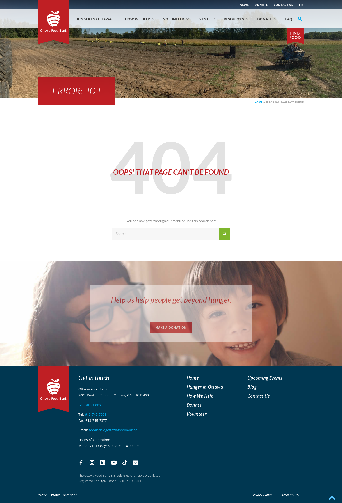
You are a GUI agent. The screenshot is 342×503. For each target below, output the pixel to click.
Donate (261, 5)
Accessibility (290, 495)
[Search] (224, 234)
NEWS (244, 5)
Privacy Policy (261, 495)
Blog (251, 387)
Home (258, 102)
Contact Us (283, 5)
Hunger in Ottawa (95, 19)
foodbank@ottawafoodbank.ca (113, 430)
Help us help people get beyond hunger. (171, 299)
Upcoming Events (264, 378)
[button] (300, 19)
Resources (236, 19)
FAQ (288, 19)
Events (206, 19)
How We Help (139, 19)
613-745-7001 (95, 414)
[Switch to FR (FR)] (301, 4)
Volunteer (176, 19)
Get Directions (89, 405)
